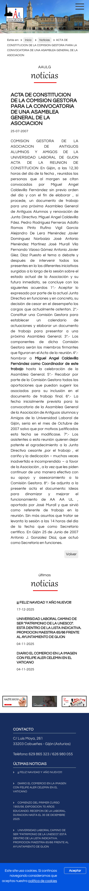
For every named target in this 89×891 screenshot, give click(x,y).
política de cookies (42, 881)
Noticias (44, 40)
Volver (71, 554)
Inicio (28, 40)
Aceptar (75, 870)
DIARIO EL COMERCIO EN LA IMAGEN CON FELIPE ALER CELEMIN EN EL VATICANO (47, 658)
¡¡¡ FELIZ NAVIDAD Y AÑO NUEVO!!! (44, 602)
